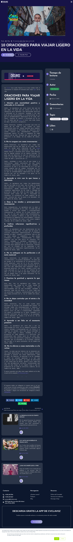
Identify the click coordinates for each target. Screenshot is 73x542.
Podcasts (32, 497)
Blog (9, 41)
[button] (10, 400)
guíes (20, 120)
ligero (34, 89)
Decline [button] (62, 538)
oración (8, 87)
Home (2, 41)
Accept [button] (56, 538)
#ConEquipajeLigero (23, 373)
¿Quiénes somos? (34, 495)
